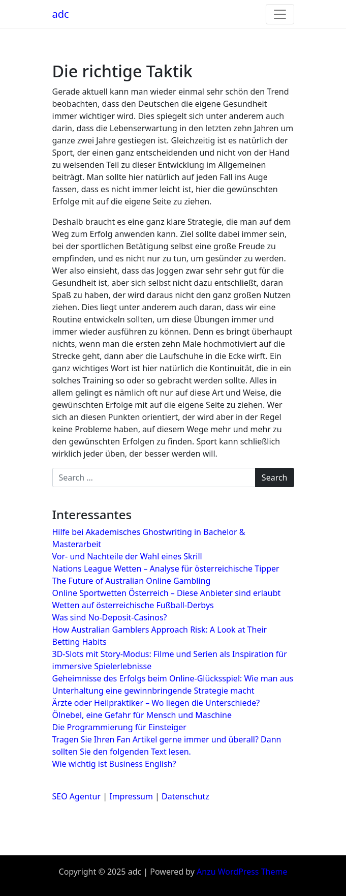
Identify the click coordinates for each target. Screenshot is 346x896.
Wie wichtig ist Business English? (114, 763)
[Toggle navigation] (280, 14)
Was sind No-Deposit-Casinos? (109, 617)
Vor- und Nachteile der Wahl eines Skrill (127, 556)
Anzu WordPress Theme (242, 871)
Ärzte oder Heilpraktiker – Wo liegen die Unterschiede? (156, 702)
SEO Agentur (76, 796)
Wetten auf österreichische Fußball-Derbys (133, 605)
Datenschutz (185, 796)
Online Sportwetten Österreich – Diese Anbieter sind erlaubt (166, 593)
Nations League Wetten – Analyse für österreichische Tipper (165, 568)
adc (60, 14)
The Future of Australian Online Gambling (131, 580)
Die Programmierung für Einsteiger (119, 727)
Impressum (131, 796)
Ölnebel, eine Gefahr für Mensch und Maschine (142, 715)
